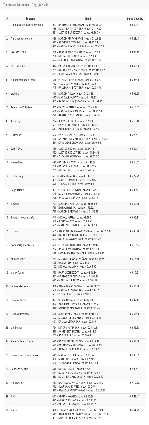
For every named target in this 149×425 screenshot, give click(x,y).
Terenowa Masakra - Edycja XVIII (25, 5)
